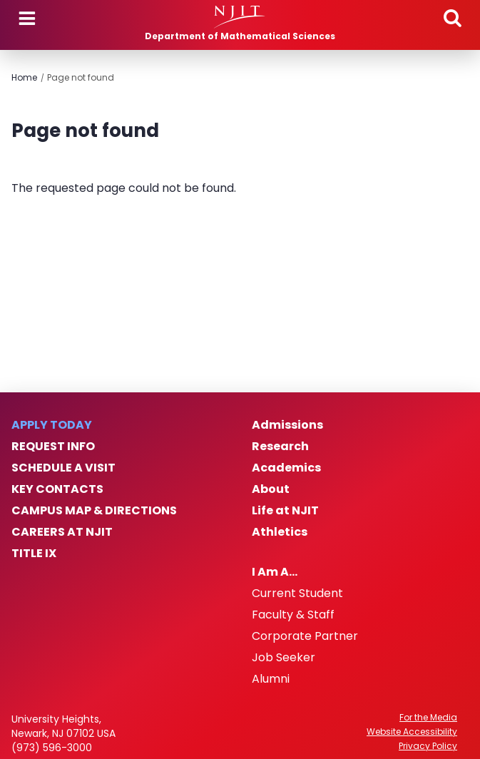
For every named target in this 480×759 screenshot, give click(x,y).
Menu (27, 18)
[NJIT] (240, 17)
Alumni (271, 679)
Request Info (53, 446)
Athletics (279, 532)
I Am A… (274, 572)
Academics (286, 468)
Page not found (80, 77)
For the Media (428, 717)
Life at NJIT (285, 511)
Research (280, 446)
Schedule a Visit (63, 468)
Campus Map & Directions (94, 511)
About (271, 489)
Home (24, 77)
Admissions (287, 425)
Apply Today (51, 425)
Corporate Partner (305, 636)
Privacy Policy (428, 746)
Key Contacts (57, 489)
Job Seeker (283, 658)
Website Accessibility (412, 732)
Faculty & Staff (293, 615)
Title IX (33, 553)
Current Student (297, 593)
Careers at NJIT (62, 532)
